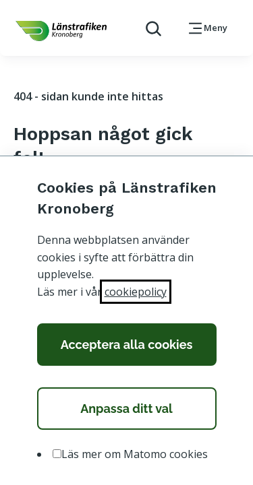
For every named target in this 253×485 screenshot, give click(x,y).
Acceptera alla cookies (127, 344)
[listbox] (127, 454)
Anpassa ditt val (126, 408)
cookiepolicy (136, 291)
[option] (57, 453)
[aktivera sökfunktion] (148, 28)
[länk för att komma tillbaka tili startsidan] (61, 30)
